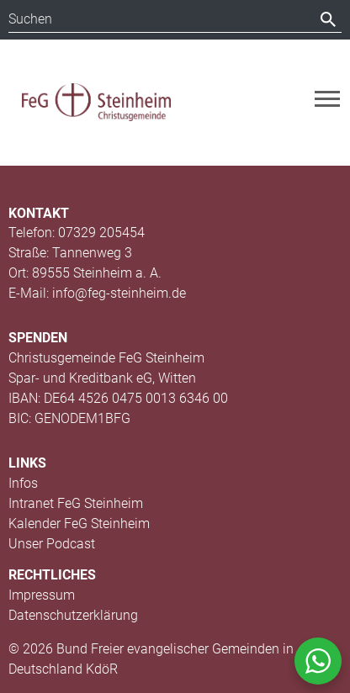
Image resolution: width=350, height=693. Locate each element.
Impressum (41, 595)
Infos (23, 483)
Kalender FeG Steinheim (79, 524)
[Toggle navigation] (327, 99)
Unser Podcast (51, 544)
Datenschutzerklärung (73, 615)
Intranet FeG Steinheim (75, 503)
